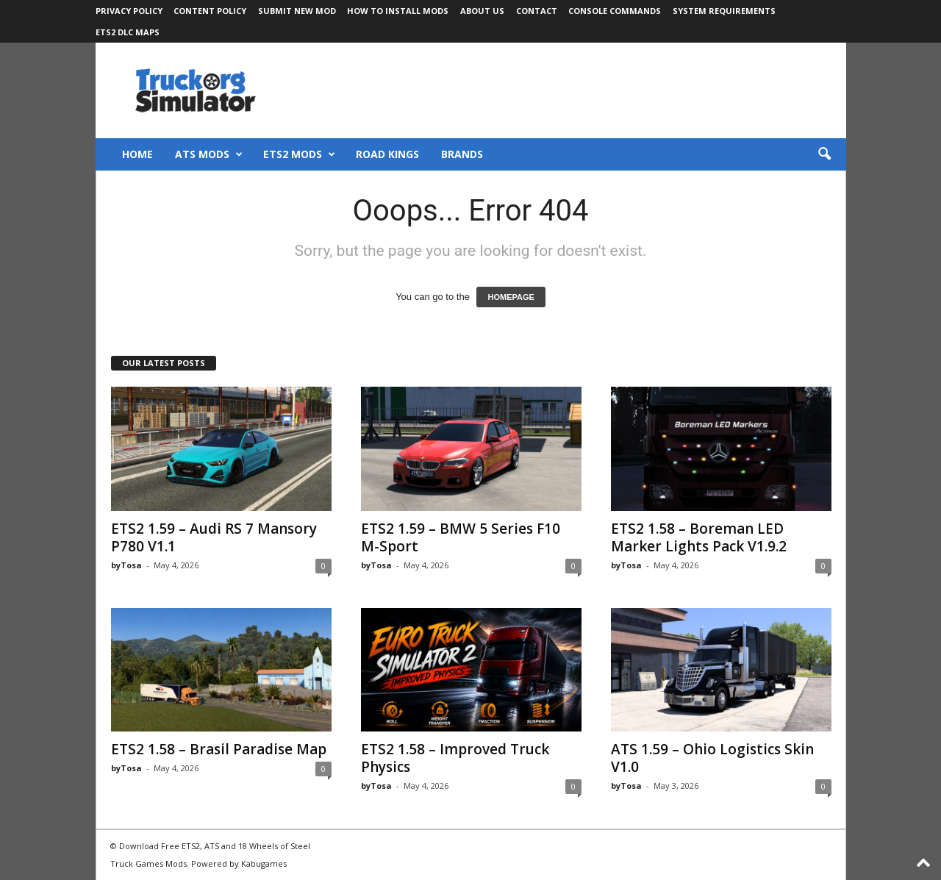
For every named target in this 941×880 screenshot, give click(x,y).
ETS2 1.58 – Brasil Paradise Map (218, 749)
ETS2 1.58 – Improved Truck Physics (455, 758)
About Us (482, 10)
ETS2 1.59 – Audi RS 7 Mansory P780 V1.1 (214, 537)
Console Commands (614, 10)
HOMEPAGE (510, 297)
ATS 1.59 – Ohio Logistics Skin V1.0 (712, 758)
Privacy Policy (129, 10)
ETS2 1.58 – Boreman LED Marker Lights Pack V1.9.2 (699, 537)
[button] (824, 154)
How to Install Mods (397, 10)
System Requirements (724, 10)
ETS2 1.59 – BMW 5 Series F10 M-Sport (460, 537)
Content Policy (209, 10)
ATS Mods (209, 154)
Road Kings (387, 154)
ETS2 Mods (299, 154)
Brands (462, 154)
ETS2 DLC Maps (128, 31)
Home (137, 154)
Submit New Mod (297, 10)
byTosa (126, 564)
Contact (536, 10)
